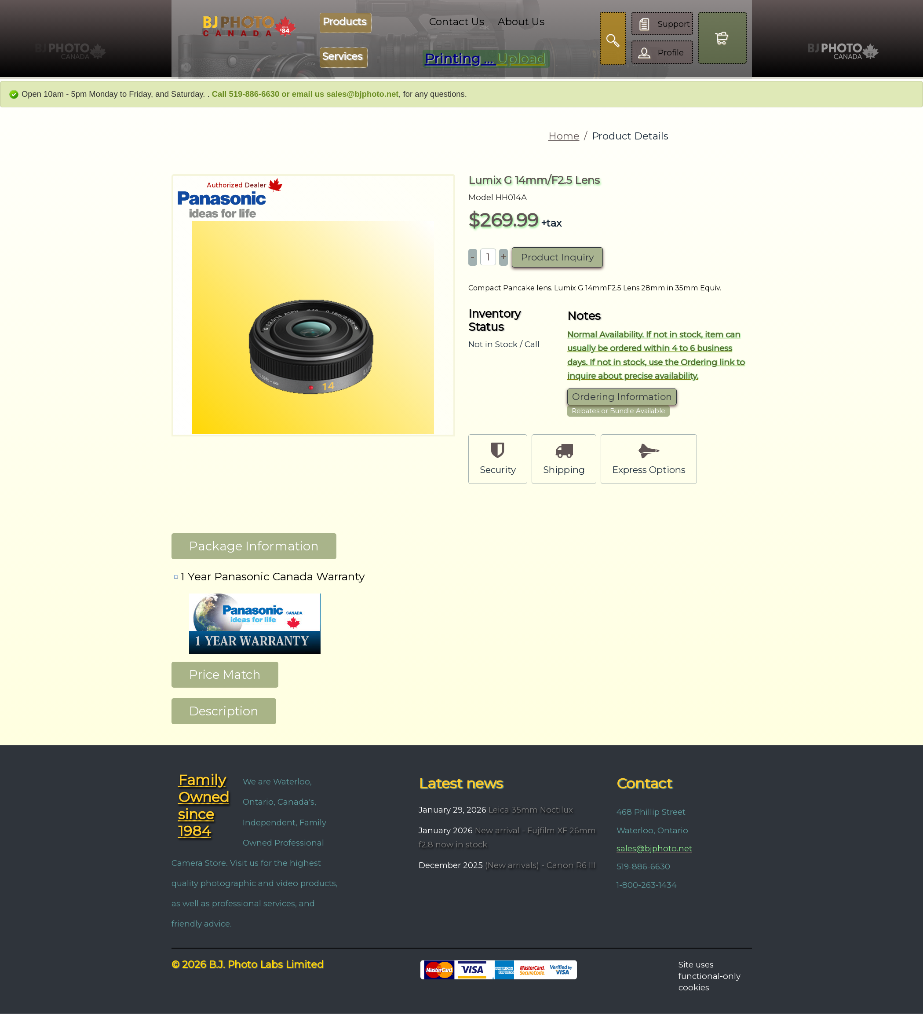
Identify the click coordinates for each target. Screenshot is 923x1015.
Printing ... (485, 59)
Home (564, 136)
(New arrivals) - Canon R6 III (539, 866)
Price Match (225, 675)
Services (342, 56)
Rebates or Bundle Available (618, 411)
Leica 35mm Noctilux (529, 811)
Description (224, 712)
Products (344, 22)
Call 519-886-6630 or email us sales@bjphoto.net (305, 94)
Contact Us (456, 21)
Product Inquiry (557, 257)
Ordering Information (622, 396)
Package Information (254, 547)
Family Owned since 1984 (203, 807)
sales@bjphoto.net (654, 850)
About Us (521, 21)
